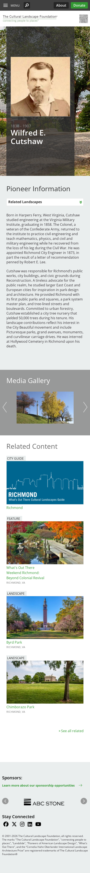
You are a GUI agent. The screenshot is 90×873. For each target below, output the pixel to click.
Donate (79, 5)
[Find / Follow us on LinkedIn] (30, 824)
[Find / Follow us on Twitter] (14, 824)
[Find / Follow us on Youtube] (38, 824)
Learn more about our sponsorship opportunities (38, 785)
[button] (27, 5)
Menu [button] (15, 5)
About (61, 5)
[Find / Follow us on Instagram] (22, 824)
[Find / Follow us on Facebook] (6, 824)
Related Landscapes (25, 202)
